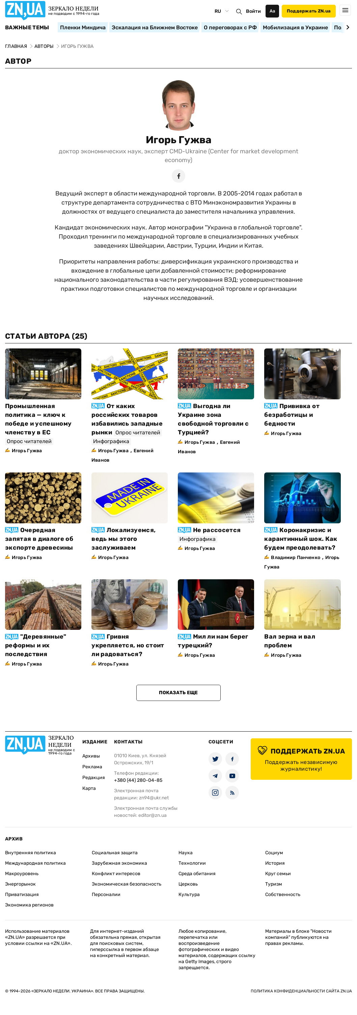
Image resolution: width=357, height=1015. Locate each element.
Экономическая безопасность (126, 884)
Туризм (273, 884)
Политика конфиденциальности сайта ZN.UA (301, 991)
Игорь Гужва (179, 139)
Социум (274, 853)
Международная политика (35, 863)
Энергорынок (20, 884)
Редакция (93, 777)
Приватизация (22, 894)
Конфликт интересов (116, 873)
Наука (185, 853)
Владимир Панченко (295, 557)
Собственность (282, 894)
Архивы (91, 756)
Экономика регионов (29, 905)
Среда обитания (197, 873)
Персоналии (106, 894)
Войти (253, 11)
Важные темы (27, 27)
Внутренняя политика (30, 853)
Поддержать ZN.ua (309, 10)
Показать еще (178, 693)
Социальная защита (115, 853)
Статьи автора (46, 336)
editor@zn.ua (152, 815)
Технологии (192, 863)
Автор (18, 61)
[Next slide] (346, 27)
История (275, 863)
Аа (272, 10)
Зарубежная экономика (119, 863)
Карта (89, 788)
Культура (189, 894)
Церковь (188, 884)
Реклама (92, 767)
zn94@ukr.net (154, 798)
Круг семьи (278, 873)
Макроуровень (21, 873)
